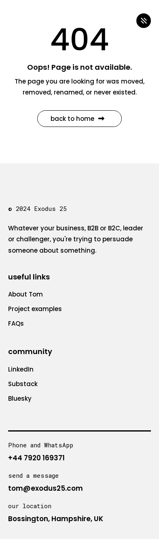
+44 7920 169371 (36, 458)
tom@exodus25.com (45, 488)
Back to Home (77, 118)
